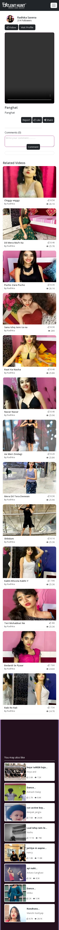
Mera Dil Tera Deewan (17, 496)
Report (26, 119)
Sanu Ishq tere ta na (15, 327)
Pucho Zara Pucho (14, 284)
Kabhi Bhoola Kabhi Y (16, 580)
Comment (33, 146)
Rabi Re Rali (10, 707)
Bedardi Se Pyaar (13, 665)
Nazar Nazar (11, 411)
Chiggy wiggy (12, 200)
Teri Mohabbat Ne (14, 623)
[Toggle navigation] (54, 5)
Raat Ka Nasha (12, 369)
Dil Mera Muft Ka (13, 242)
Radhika (11, 203)
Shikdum (9, 538)
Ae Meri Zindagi (13, 454)
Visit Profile (27, 27)
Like (37, 119)
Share (48, 119)
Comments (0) (13, 132)
